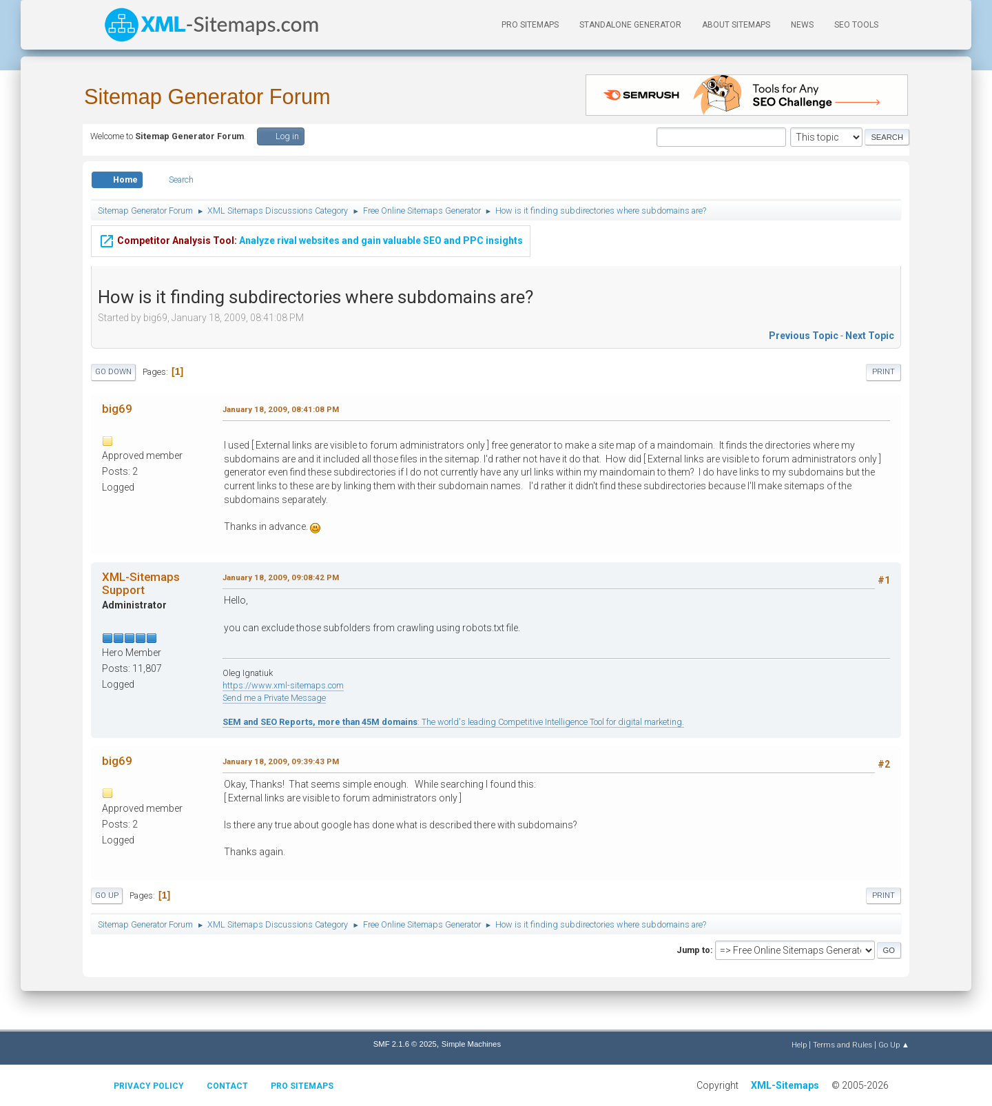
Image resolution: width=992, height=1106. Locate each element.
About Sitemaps (736, 25)
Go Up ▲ (893, 1044)
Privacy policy (149, 1086)
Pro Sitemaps (302, 1086)
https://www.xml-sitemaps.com (283, 685)
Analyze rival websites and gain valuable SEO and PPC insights (311, 239)
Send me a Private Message (274, 698)
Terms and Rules (842, 1044)
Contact (227, 1086)
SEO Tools (856, 25)
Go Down (113, 371)
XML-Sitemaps (785, 1085)
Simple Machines (471, 1044)
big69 (117, 409)
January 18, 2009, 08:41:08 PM (281, 409)
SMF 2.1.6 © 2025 (405, 1044)
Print (883, 371)
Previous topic (803, 335)
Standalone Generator (630, 25)
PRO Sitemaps (530, 25)
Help (799, 1044)
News (802, 25)
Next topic (869, 335)
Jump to (693, 950)
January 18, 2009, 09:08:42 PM (281, 577)
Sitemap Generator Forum (207, 97)
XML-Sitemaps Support (141, 583)
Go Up (106, 895)
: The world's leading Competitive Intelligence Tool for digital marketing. (453, 722)
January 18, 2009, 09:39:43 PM (281, 761)
